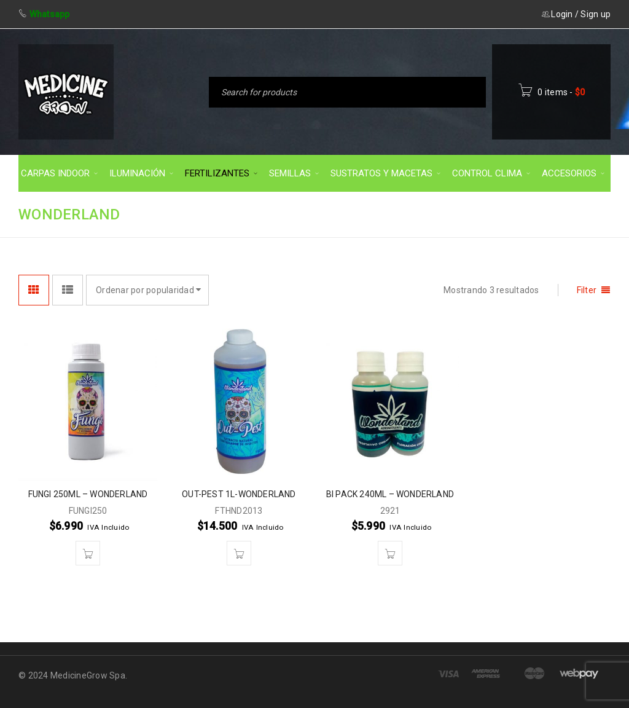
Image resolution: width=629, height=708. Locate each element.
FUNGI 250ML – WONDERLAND (88, 494)
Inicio (413, 213)
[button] (88, 553)
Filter (587, 290)
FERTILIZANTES (482, 213)
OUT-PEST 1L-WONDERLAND (238, 494)
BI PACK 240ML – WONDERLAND (390, 494)
